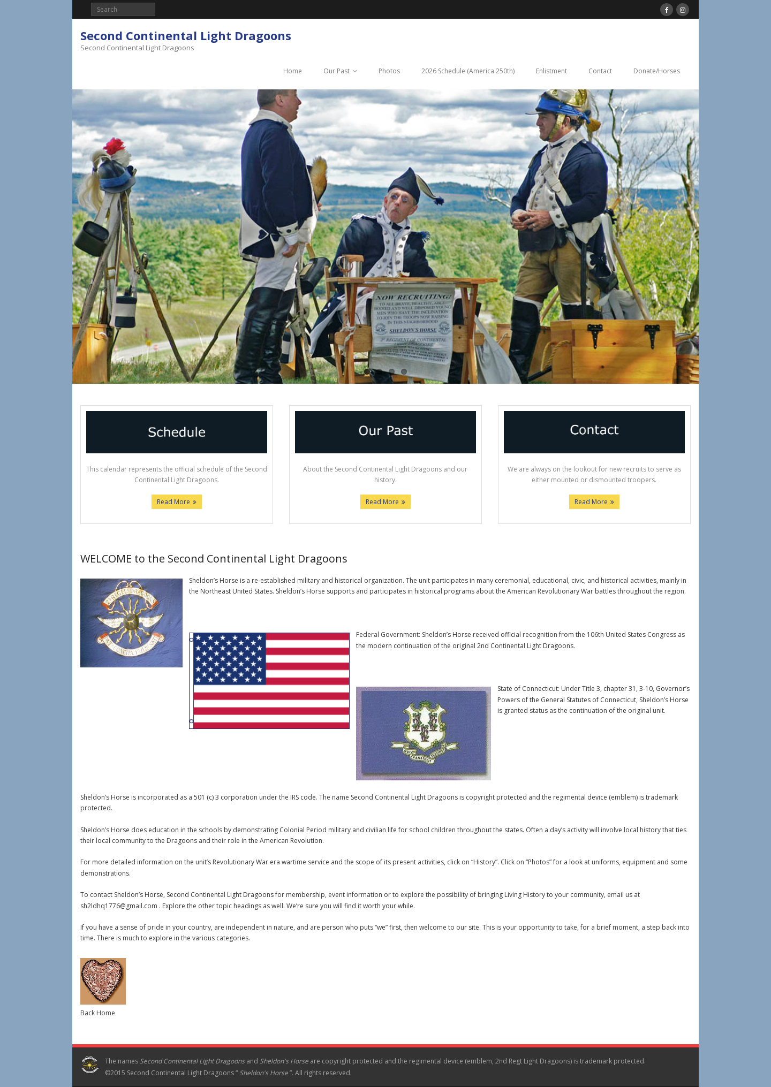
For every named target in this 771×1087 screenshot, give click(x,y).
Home (292, 70)
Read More (173, 501)
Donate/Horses (656, 70)
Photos (389, 70)
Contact (600, 70)
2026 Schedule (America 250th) (468, 70)
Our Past (336, 70)
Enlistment (551, 70)
